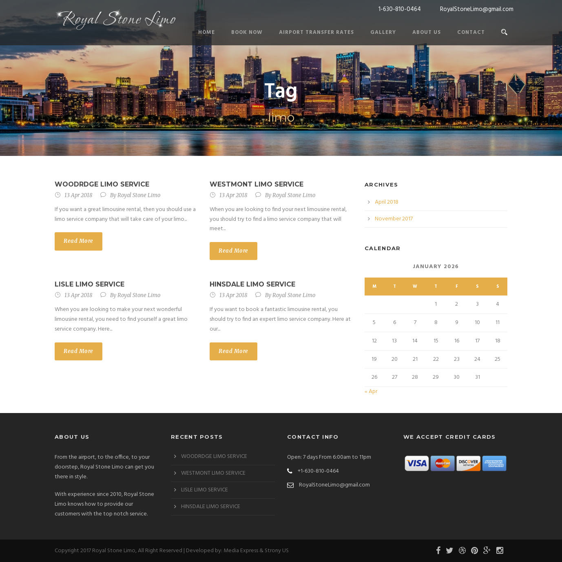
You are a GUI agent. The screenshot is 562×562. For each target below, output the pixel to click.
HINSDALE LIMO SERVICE (252, 284)
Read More (78, 241)
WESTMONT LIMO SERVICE (256, 184)
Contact (471, 32)
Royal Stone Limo (138, 195)
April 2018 (386, 202)
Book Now (247, 32)
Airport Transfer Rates (316, 32)
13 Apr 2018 (78, 195)
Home (206, 32)
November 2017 (394, 219)
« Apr (371, 391)
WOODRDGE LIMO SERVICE (102, 184)
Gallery (383, 32)
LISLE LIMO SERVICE (89, 284)
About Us (426, 32)
